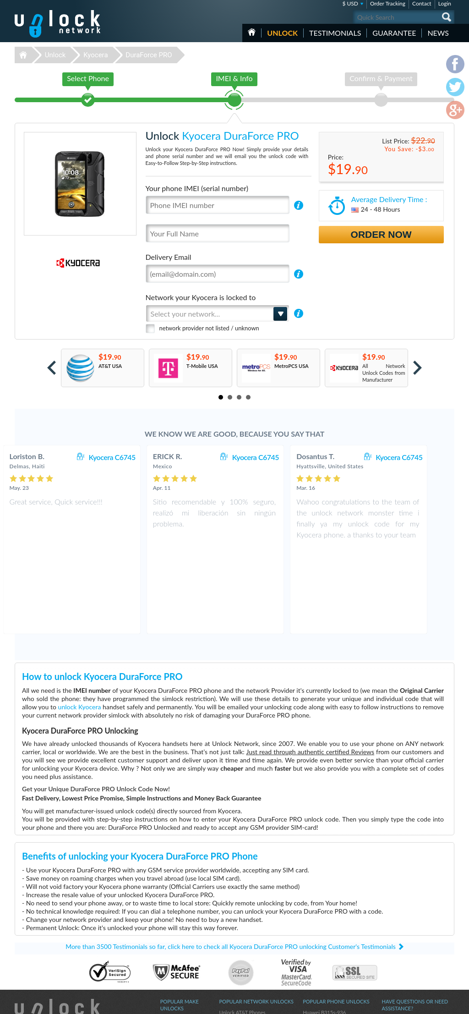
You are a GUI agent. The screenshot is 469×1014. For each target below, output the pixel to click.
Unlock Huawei (177, 934)
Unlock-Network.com (57, 927)
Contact (421, 3)
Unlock (282, 32)
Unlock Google (176, 975)
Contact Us (394, 933)
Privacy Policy (397, 946)
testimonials (335, 32)
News (438, 32)
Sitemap (390, 953)
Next (417, 368)
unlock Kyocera (79, 621)
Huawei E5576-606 (324, 934)
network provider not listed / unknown (209, 328)
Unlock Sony (174, 954)
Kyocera (95, 55)
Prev (51, 368)
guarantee (394, 32)
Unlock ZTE (173, 940)
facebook (411, 1003)
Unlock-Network (57, 24)
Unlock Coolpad (178, 947)
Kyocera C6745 (131, 457)
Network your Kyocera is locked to (201, 297)
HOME (252, 32)
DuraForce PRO (148, 55)
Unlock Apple (175, 961)
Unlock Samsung (178, 968)
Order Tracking (387, 3)
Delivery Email (168, 256)
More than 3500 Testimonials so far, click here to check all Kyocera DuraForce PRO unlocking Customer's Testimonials (230, 861)
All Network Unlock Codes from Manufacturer (383, 373)
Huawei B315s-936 (324, 927)
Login (444, 3)
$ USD (350, 3)
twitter (429, 1003)
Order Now (381, 234)
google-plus (447, 1003)
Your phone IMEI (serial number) (197, 188)
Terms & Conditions (403, 940)
